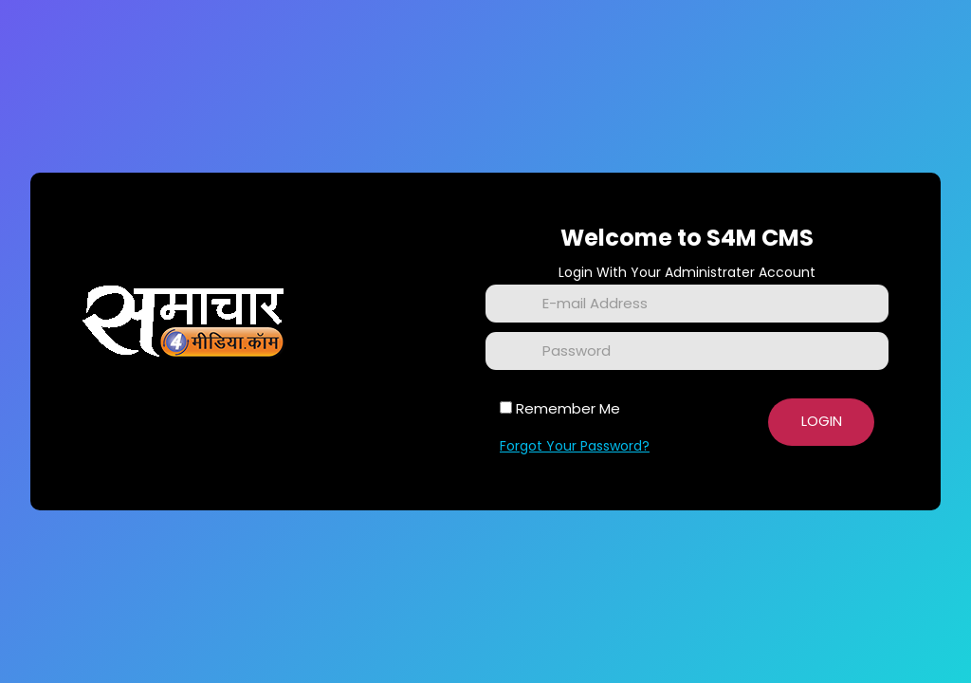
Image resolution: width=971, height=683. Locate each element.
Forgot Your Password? (575, 445)
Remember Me (568, 408)
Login (821, 421)
